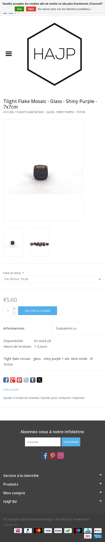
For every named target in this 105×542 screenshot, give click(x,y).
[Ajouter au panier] (37, 310)
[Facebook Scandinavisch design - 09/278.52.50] (44, 455)
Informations (13, 328)
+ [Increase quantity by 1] (14, 309)
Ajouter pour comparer (56, 398)
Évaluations (66, 328)
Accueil (8, 112)
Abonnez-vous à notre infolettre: (52, 431)
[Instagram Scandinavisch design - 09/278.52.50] (60, 455)
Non (31, 9)
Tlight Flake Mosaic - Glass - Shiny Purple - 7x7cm (50, 112)
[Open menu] (8, 53)
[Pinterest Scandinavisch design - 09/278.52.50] (52, 455)
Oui (19, 9)
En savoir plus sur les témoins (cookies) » (64, 9)
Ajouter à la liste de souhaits (21, 398)
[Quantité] (7, 310)
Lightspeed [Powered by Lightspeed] (10, 525)
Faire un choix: (13, 273)
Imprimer (79, 398)
